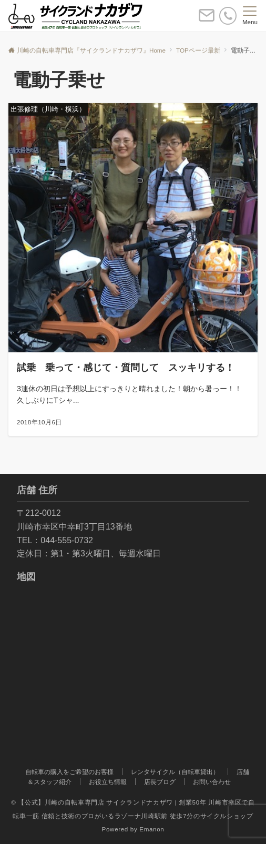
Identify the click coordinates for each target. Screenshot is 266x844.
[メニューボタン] (250, 15)
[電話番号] (228, 15)
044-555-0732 (66, 540)
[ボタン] (206, 19)
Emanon (151, 829)
